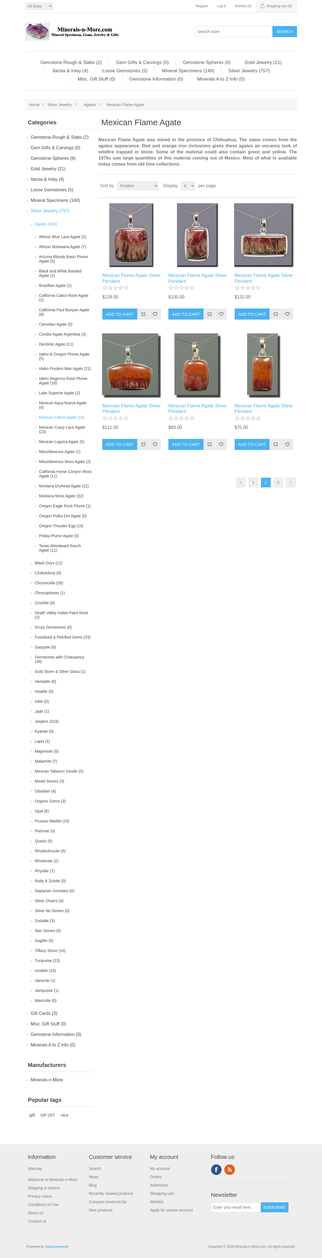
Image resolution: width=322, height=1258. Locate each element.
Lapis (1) (42, 741)
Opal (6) (42, 811)
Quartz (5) (43, 841)
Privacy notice (40, 1196)
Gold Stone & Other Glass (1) (60, 671)
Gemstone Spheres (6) (206, 62)
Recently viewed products (111, 1193)
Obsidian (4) (45, 791)
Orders (156, 1177)
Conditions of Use (43, 1204)
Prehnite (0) (45, 831)
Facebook (216, 1169)
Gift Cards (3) (44, 1013)
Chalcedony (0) (48, 573)
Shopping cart (162, 1193)
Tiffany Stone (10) (50, 950)
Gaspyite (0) (45, 647)
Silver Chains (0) (49, 901)
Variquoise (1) (47, 990)
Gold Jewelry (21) (263, 62)
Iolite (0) (42, 701)
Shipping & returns (44, 1188)
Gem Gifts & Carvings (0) (142, 62)
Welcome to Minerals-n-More (53, 1179)
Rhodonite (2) (47, 861)
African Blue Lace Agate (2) (62, 237)
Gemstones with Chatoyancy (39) (59, 659)
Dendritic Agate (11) (56, 344)
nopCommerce (56, 1247)
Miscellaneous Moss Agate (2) (65, 461)
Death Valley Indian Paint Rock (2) (61, 615)
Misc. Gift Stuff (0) (96, 79)
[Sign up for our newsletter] (236, 1207)
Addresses (159, 1185)
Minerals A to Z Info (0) (221, 79)
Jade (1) (42, 711)
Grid (282, 185)
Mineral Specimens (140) (188, 70)
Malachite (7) (46, 761)
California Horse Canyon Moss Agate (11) (65, 473)
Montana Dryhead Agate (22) (64, 486)
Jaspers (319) (47, 721)
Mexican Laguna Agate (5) (61, 441)
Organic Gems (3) (50, 801)
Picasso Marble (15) (52, 821)
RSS (229, 1169)
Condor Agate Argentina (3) (62, 334)
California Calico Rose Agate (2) (63, 297)
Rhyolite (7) (45, 871)
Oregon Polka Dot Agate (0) (63, 516)
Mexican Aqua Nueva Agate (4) (63, 405)
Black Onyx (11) (49, 563)
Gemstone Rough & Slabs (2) (71, 62)
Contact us (37, 1221)
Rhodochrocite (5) (50, 851)
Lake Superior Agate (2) (59, 393)
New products (101, 1210)
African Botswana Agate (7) (62, 247)
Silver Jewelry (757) (249, 70)
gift (32, 1115)
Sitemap (35, 1168)
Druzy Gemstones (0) (53, 627)
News (94, 1177)
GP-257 (47, 1115)
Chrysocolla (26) (49, 583)
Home (34, 104)
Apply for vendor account (171, 1210)
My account (160, 1168)
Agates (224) (46, 224)
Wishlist (156, 1202)
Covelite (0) (45, 603)
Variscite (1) (45, 980)
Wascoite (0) (46, 1000)
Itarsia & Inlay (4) (70, 70)
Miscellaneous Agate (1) (59, 451)
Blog (93, 1185)
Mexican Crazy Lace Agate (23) (62, 429)
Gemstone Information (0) (156, 79)
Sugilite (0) (44, 940)
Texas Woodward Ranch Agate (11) (60, 548)
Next (291, 482)
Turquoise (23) (47, 960)
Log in (221, 6)
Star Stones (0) (48, 930)
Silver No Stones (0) (52, 911)
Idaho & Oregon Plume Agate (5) (64, 356)
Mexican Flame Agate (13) (61, 417)
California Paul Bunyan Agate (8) (64, 312)
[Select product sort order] (137, 185)
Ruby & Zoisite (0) (50, 881)
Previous (241, 482)
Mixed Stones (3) (49, 781)
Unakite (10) (45, 970)
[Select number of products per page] (188, 185)
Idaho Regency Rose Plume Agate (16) (63, 380)
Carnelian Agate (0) (56, 324)
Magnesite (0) (47, 751)
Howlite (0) (44, 691)
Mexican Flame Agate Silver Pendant (131, 278)
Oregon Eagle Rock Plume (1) (65, 506)
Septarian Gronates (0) (54, 891)
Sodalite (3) (45, 921)
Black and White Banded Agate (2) (60, 273)
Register (202, 6)
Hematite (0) (45, 681)
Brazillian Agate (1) (55, 285)
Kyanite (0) (44, 731)
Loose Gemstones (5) (125, 70)
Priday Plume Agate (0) (59, 536)
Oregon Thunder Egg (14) (61, 526)
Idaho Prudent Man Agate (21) (65, 368)
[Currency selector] (39, 6)
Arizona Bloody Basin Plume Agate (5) (63, 258)
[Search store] (234, 31)
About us (35, 1213)
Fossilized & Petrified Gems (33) (63, 637)
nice (65, 1115)
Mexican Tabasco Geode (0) (59, 771)
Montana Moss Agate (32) (61, 496)
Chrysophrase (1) (50, 593)
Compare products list (108, 1202)
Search (95, 1168)
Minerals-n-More (47, 1079)
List (292, 185)
